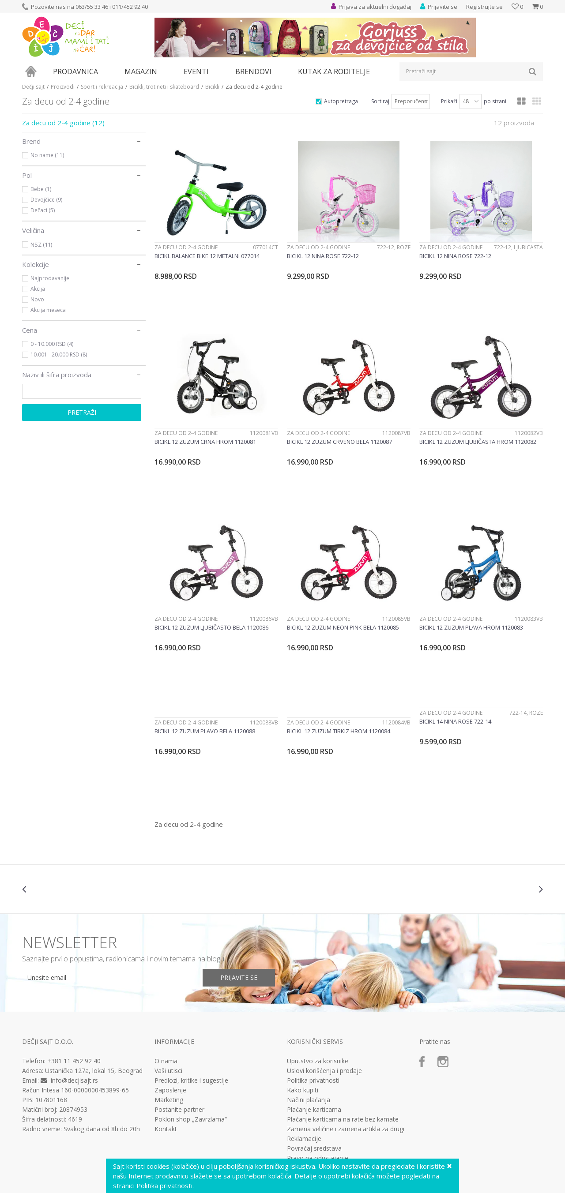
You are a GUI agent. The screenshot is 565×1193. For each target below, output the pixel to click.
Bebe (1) (40, 189)
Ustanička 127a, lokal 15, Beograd (94, 1070)
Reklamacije (304, 1138)
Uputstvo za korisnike (317, 1061)
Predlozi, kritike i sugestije (191, 1080)
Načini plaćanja (308, 1099)
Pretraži (82, 412)
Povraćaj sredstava (314, 1148)
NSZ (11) (41, 244)
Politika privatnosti (313, 1080)
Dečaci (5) (42, 210)
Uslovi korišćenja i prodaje (324, 1070)
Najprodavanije (49, 278)
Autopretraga (341, 101)
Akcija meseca (48, 310)
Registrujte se (484, 7)
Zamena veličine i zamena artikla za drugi (345, 1129)
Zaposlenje (170, 1090)
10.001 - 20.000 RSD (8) (58, 354)
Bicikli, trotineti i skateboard (164, 86)
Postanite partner (179, 1109)
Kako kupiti (302, 1090)
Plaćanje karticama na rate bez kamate (343, 1119)
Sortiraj (380, 101)
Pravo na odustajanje (317, 1158)
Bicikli (212, 86)
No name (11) (47, 155)
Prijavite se (238, 977)
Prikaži (449, 101)
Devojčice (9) (46, 199)
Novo (37, 299)
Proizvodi (63, 86)
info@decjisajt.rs (74, 1080)
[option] (65, 889)
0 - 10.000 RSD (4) (51, 344)
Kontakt (165, 1129)
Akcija (37, 289)
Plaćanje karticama (314, 1109)
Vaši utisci (168, 1070)
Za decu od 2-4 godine (63, 122)
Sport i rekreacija (102, 86)
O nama (165, 1061)
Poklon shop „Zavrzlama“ (190, 1119)
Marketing (168, 1099)
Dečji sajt (33, 86)
